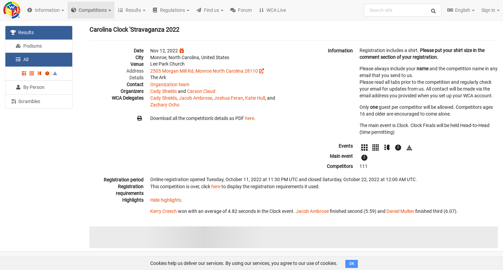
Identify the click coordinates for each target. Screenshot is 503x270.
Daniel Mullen (400, 211)
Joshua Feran (228, 98)
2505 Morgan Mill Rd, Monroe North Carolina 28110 (204, 71)
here (249, 118)
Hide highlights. (166, 200)
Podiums (29, 46)
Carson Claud (201, 91)
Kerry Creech (163, 211)
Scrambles (25, 101)
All (22, 59)
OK (351, 264)
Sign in (490, 10)
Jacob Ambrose (195, 98)
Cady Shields (163, 91)
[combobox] (403, 10)
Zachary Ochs (164, 104)
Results (22, 32)
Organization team (169, 84)
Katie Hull (255, 98)
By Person (30, 87)
